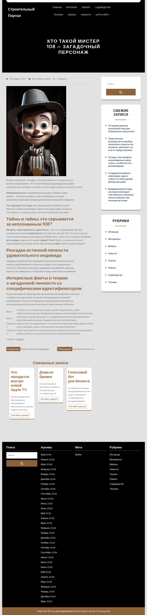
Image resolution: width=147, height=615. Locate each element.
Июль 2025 (47, 503)
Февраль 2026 (48, 469)
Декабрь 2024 (48, 537)
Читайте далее (20, 415)
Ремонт (86, 7)
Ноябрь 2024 (48, 542)
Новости (86, 14)
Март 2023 (46, 601)
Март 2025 (46, 523)
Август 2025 (47, 498)
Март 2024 (46, 581)
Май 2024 (46, 572)
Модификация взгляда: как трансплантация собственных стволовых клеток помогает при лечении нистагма (121, 194)
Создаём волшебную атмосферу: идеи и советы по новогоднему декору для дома (120, 177)
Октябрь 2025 (48, 488)
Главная (56, 7)
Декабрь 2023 (48, 596)
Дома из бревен (46, 374)
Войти (78, 454)
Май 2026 (46, 454)
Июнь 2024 (46, 567)
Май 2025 (46, 513)
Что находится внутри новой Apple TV (20, 381)
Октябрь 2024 (48, 547)
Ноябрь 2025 (48, 483)
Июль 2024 (46, 562)
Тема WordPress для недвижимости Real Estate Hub (64, 611)
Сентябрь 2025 (49, 493)
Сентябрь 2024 (49, 552)
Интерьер (71, 7)
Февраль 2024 (48, 586)
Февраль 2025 (48, 528)
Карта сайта (102, 14)
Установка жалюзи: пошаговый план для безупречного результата (121, 128)
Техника (58, 14)
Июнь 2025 (47, 508)
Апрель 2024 (47, 576)
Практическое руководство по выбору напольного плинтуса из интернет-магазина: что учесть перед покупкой (120, 144)
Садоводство (103, 7)
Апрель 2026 (48, 459)
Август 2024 (47, 557)
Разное (20, 339)
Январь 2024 (47, 591)
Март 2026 (46, 464)
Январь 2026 (48, 474)
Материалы (114, 239)
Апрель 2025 (47, 518)
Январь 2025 (48, 532)
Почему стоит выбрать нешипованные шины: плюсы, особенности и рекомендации (120, 161)
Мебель (72, 14)
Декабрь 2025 (48, 479)
